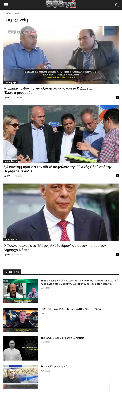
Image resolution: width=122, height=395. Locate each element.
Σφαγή (6, 97)
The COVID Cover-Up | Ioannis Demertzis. (63, 338)
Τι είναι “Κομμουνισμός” (54, 366)
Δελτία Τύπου (10, 161)
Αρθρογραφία (10, 82)
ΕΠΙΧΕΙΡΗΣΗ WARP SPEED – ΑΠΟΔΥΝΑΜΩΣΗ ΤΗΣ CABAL (71, 309)
